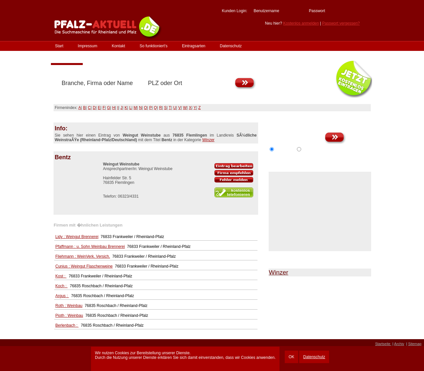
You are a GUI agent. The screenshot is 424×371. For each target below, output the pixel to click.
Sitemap (414, 344)
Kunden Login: (234, 11)
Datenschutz (314, 357)
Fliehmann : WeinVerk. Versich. (83, 256)
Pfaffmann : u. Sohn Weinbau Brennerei (90, 246)
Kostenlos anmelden (301, 23)
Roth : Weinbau (69, 305)
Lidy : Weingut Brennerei (77, 236)
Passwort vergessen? (341, 23)
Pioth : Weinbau (69, 315)
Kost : (61, 276)
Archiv (399, 344)
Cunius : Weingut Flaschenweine (84, 266)
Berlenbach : (67, 325)
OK (291, 357)
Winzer (208, 140)
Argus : (62, 296)
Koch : (62, 286)
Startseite (383, 344)
